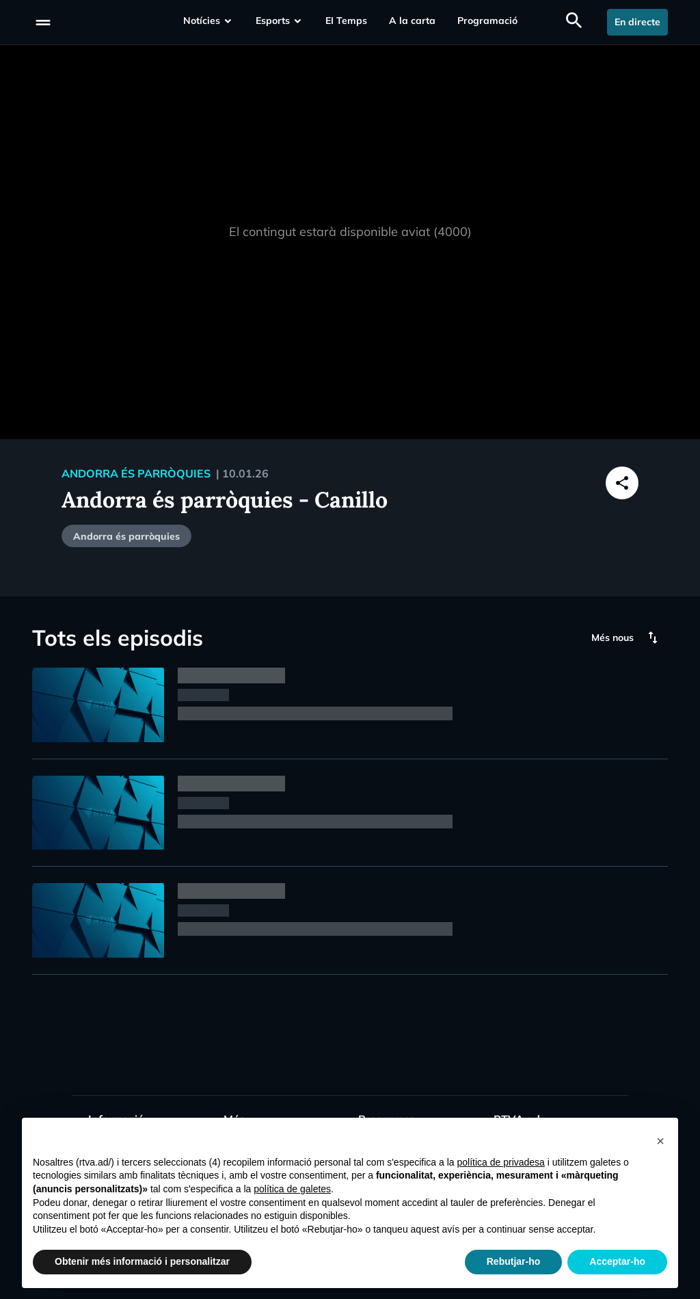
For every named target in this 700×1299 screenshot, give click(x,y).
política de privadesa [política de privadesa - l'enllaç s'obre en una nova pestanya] (500, 1162)
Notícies (201, 20)
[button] (660, 1140)
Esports (273, 20)
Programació (487, 20)
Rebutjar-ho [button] (514, 1261)
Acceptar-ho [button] (617, 1261)
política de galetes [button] (292, 1188)
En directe (637, 22)
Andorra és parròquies (126, 536)
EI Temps (346, 20)
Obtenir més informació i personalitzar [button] (142, 1261)
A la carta (412, 20)
